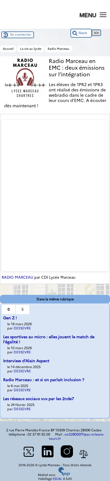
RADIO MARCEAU (17, 277)
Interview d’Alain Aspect (26, 360)
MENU (87, 15)
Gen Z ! (10, 317)
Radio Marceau (58, 49)
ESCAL (57, 479)
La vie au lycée (30, 49)
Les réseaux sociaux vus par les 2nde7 (38, 398)
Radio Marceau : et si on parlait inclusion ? (43, 379)
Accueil (8, 49)
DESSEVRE (22, 328)
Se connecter (20, 34)
